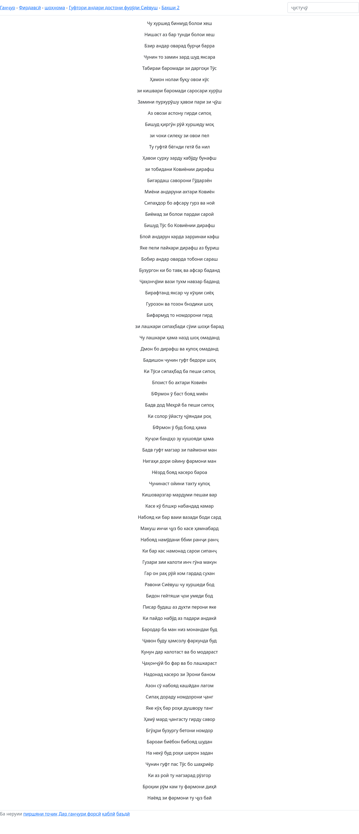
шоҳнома (55, 7)
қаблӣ (108, 814)
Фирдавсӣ (30, 7)
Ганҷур (7, 7)
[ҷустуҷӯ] (323, 7)
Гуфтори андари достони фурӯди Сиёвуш (113, 7)
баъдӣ (123, 814)
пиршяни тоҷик (40, 814)
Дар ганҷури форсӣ (80, 814)
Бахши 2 (171, 7)
